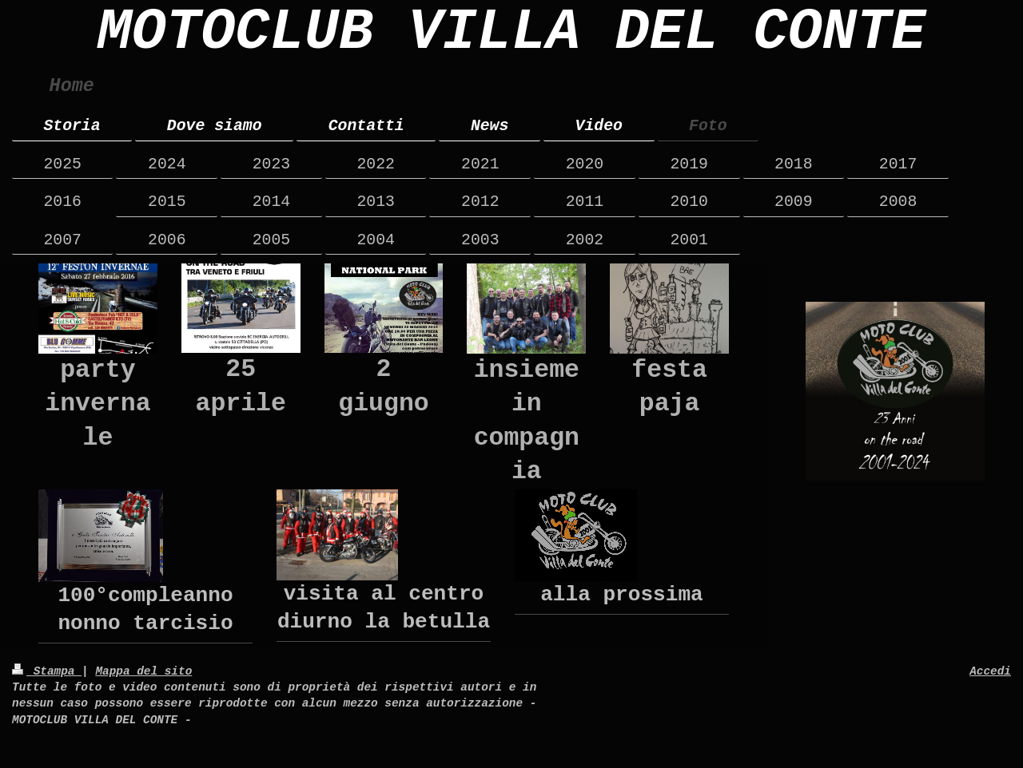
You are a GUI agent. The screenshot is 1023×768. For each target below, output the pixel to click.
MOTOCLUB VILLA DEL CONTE (512, 32)
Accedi (990, 671)
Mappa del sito (143, 671)
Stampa (47, 671)
